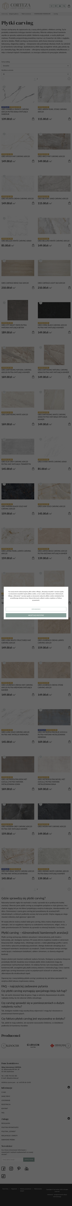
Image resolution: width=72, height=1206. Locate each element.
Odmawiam (36, 609)
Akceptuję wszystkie (36, 615)
